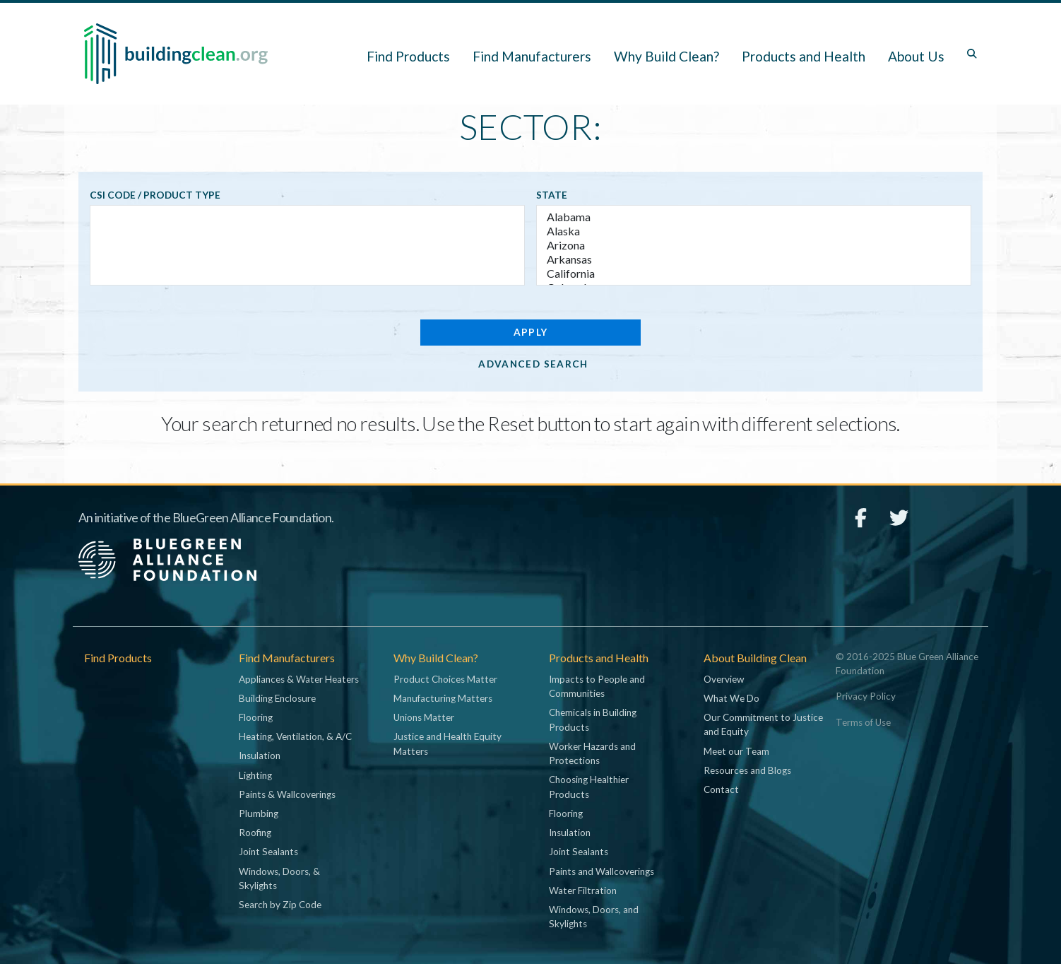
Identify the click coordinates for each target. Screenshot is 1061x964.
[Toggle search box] (972, 53)
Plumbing (258, 813)
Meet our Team (736, 751)
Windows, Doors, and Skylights (594, 916)
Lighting (255, 775)
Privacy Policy (866, 696)
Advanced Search (533, 364)
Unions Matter (423, 717)
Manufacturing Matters (442, 698)
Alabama (753, 217)
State (551, 195)
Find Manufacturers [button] (532, 56)
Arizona (753, 245)
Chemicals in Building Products (592, 719)
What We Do (731, 698)
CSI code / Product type (155, 195)
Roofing (255, 832)
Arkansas (753, 259)
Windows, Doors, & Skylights (279, 878)
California (753, 273)
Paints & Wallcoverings (287, 794)
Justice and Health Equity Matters (447, 743)
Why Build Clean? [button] (666, 56)
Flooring (256, 717)
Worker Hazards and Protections (592, 753)
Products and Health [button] (803, 56)
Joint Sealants (268, 851)
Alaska (753, 231)
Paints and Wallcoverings (601, 871)
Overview (724, 679)
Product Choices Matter (445, 679)
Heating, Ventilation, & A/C (295, 736)
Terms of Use (863, 722)
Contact (721, 789)
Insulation (259, 755)
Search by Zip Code (280, 904)
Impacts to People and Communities (597, 686)
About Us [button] (916, 56)
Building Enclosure (277, 698)
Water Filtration (583, 890)
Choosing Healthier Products (589, 786)
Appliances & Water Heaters (299, 679)
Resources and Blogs (747, 770)
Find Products (408, 56)
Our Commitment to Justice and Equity (763, 724)
